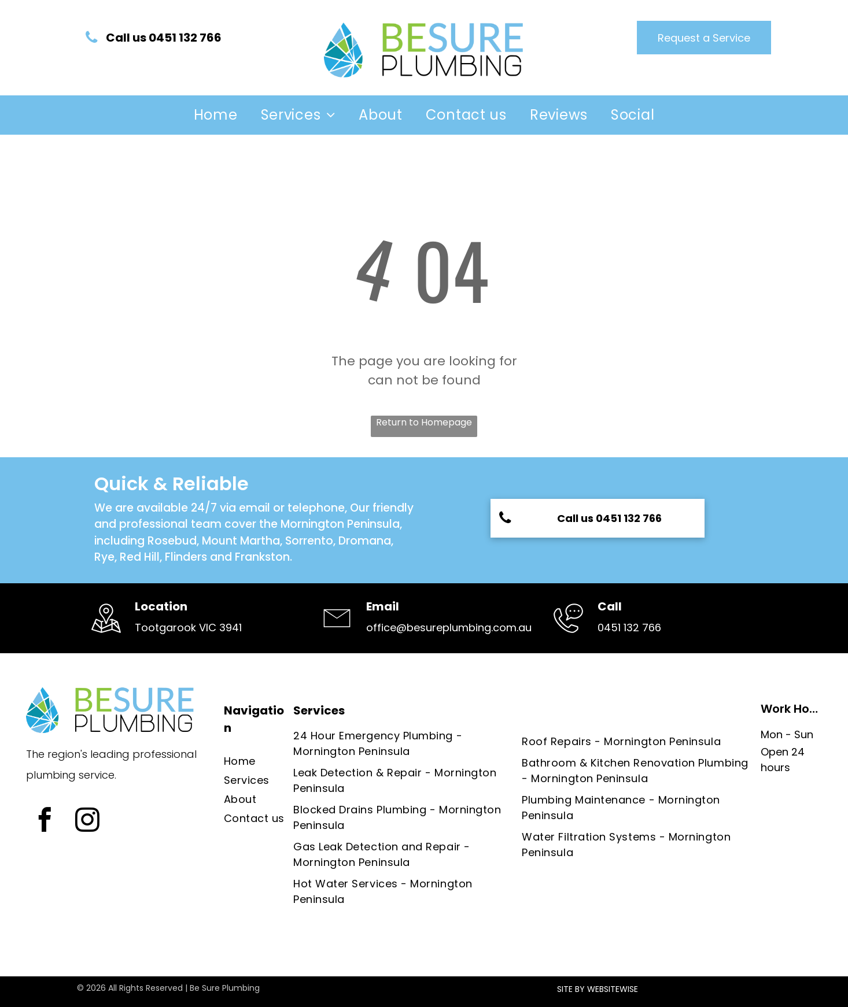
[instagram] (87, 821)
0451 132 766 (629, 627)
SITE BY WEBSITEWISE (597, 989)
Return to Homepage (424, 422)
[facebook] (44, 821)
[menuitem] (215, 115)
